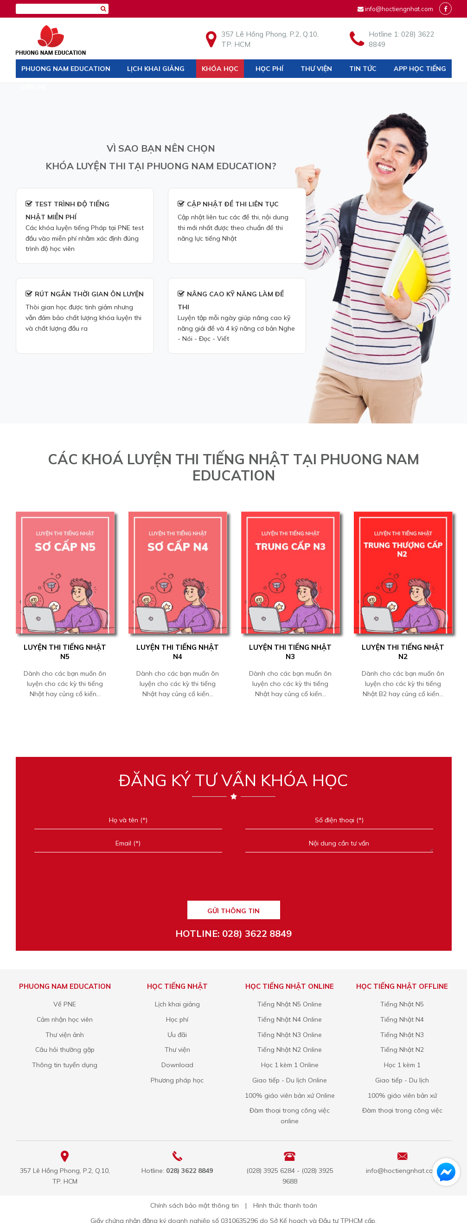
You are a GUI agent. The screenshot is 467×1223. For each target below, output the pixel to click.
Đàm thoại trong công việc (402, 1110)
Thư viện (316, 68)
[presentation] (233, 879)
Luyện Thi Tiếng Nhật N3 (290, 652)
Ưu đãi (177, 1035)
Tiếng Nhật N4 (402, 1019)
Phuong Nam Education (65, 68)
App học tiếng (420, 68)
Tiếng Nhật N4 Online (289, 1019)
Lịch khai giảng (156, 68)
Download (177, 1065)
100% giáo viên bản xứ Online (290, 1095)
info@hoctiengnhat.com (399, 9)
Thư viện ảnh (64, 1035)
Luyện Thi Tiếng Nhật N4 (177, 652)
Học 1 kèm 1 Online (290, 1065)
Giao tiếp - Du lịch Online (289, 1080)
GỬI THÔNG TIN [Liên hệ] (233, 911)
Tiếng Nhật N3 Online (289, 1035)
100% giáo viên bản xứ (402, 1095)
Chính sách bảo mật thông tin (194, 1205)
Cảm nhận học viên (65, 1019)
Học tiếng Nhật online (289, 986)
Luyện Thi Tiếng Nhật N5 (65, 652)
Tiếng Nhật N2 (402, 1049)
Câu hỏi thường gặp (65, 1049)
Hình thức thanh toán (285, 1205)
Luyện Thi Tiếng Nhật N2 (403, 652)
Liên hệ (33, 87)
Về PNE (64, 1004)
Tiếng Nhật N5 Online (289, 1004)
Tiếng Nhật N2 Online (289, 1049)
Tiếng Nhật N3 (402, 1035)
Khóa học (220, 68)
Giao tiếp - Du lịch (402, 1080)
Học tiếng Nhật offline (402, 986)
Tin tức (363, 68)
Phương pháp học (177, 1080)
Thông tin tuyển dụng (64, 1065)
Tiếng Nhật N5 (402, 1004)
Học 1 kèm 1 (402, 1065)
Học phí (269, 68)
